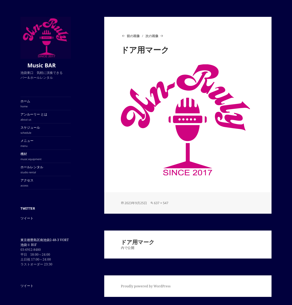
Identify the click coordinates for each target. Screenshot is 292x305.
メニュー (45, 143)
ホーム (45, 103)
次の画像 (151, 36)
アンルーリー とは (45, 117)
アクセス (45, 183)
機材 (45, 156)
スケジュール (45, 130)
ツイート (26, 218)
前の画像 (133, 36)
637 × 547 (161, 203)
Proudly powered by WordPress (146, 286)
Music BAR (43, 65)
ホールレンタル (45, 169)
